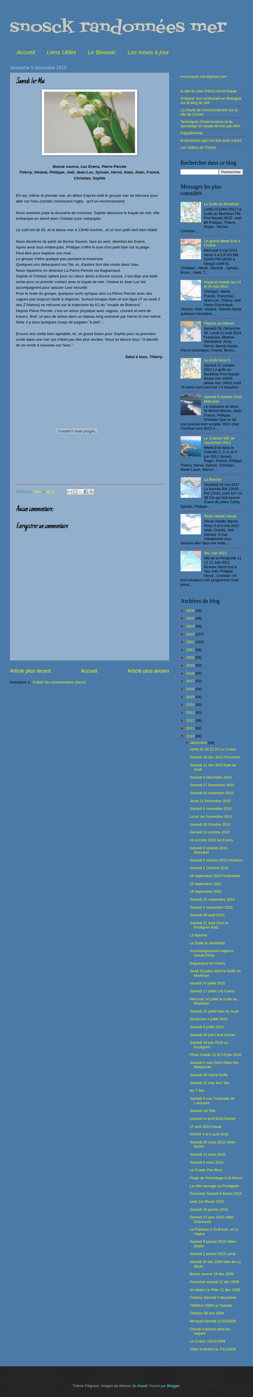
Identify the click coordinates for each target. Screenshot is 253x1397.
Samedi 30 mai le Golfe (209, 1075)
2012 (190, 720)
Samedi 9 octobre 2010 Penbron (216, 860)
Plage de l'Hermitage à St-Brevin (216, 1178)
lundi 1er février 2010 (207, 1201)
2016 (190, 689)
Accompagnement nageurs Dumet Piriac (211, 953)
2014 (190, 704)
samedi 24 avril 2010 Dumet (212, 1118)
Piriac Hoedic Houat (220, 516)
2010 (190, 736)
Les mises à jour (148, 52)
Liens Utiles (61, 52)
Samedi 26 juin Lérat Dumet (212, 1035)
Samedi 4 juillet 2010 (207, 1027)
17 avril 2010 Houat (205, 1126)
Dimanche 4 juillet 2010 (209, 1019)
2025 (190, 618)
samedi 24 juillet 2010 (207, 983)
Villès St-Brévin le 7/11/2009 (213, 1349)
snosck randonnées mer (118, 28)
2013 (190, 712)
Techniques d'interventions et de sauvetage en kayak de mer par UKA (210, 124)
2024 (190, 626)
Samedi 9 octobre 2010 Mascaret (208, 850)
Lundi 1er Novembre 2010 (211, 816)
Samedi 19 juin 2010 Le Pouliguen (209, 1044)
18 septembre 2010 (205, 891)
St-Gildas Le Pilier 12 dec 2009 (215, 1290)
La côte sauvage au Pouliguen (214, 1186)
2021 (190, 650)
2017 (190, 681)
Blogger (173, 1386)
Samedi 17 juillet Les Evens (212, 991)
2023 (190, 634)
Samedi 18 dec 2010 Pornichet (215, 757)
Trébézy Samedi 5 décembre (213, 1297)
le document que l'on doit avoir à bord (211, 140)
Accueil (26, 52)
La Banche (212, 479)
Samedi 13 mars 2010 (207, 1154)
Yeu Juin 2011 (215, 553)
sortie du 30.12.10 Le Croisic (213, 749)
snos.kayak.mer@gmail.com (204, 76)
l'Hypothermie (192, 133)
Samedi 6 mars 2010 (206, 1162)
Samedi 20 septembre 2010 (212, 899)
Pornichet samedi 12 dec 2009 (214, 1282)
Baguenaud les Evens (207, 963)
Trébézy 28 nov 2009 (207, 1313)
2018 (190, 673)
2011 (190, 728)
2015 (190, 697)
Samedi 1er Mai (202, 1111)
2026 (190, 610)
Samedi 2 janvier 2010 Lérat (212, 1254)
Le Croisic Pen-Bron (206, 1170)
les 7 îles (197, 1090)
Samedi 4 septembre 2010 (211, 907)
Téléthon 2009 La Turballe (211, 1305)
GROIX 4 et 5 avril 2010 (209, 1134)
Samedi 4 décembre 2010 (210, 777)
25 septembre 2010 (205, 884)
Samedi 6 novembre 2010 (210, 808)
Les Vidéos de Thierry (198, 147)
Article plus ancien (148, 671)
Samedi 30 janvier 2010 (209, 1209)
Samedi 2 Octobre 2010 (209, 868)
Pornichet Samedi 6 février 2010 (216, 1193)
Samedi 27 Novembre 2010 (212, 785)
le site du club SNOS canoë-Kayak (209, 91)
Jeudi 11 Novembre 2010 (210, 801)
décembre (199, 743)
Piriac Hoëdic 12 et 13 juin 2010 (215, 1055)
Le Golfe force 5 (217, 360)
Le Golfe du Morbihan (221, 204)
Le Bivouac (102, 52)
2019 (190, 665)
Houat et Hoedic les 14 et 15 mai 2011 (222, 284)
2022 (190, 642)
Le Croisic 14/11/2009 (207, 1341)
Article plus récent (30, 671)
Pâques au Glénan (219, 323)
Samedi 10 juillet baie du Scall (214, 1011)
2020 (190, 657)
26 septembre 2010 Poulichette (215, 876)
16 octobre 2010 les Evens (211, 840)
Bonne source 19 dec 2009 (211, 1274)
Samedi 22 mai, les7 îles (209, 1083)
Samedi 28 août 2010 (207, 915)
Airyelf (142, 1386)
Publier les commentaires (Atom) (59, 682)
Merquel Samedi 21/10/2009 (213, 1321)
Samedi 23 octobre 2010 (209, 832)
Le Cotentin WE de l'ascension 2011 (219, 440)
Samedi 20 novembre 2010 (212, 793)
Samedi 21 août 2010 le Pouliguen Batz (209, 925)
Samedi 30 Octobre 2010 (210, 824)
